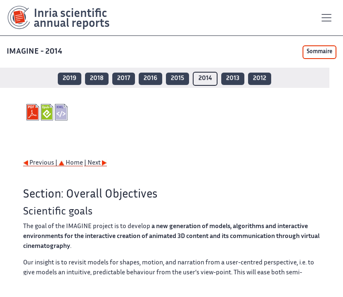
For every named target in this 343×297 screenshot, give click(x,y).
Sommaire (319, 52)
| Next (95, 163)
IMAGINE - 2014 (35, 51)
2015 (177, 78)
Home (71, 163)
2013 (232, 78)
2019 (69, 78)
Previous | (41, 163)
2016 (150, 78)
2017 (123, 78)
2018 (97, 78)
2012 (259, 78)
